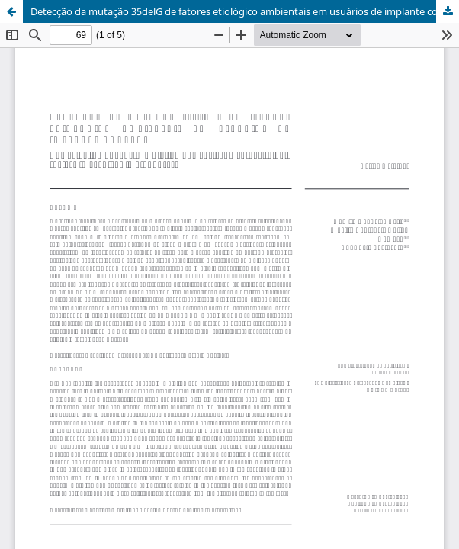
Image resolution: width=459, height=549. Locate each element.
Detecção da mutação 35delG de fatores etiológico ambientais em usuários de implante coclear (244, 11)
